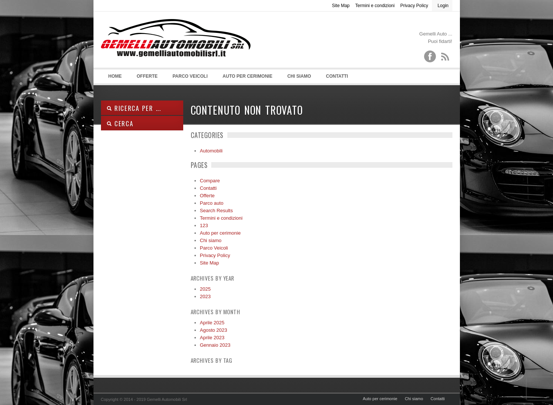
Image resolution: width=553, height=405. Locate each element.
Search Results (216, 210)
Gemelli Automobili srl (176, 49)
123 (204, 225)
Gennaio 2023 (215, 345)
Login (442, 5)
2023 (205, 296)
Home (115, 76)
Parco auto (212, 203)
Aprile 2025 (212, 322)
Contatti (337, 76)
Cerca (120, 123)
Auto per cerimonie (247, 76)
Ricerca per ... (134, 108)
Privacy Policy (414, 5)
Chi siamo (299, 76)
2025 (205, 289)
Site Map (341, 5)
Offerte (147, 76)
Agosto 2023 (213, 330)
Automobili (211, 151)
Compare (210, 180)
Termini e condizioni (374, 5)
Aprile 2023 (212, 337)
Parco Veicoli (190, 76)
